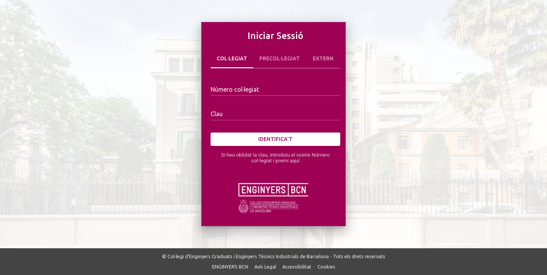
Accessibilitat (296, 266)
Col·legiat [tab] (232, 59)
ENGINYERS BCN (230, 266)
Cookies (326, 266)
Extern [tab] (323, 59)
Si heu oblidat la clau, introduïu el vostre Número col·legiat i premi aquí (275, 157)
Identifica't (275, 139)
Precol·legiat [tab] (279, 59)
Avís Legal (265, 266)
